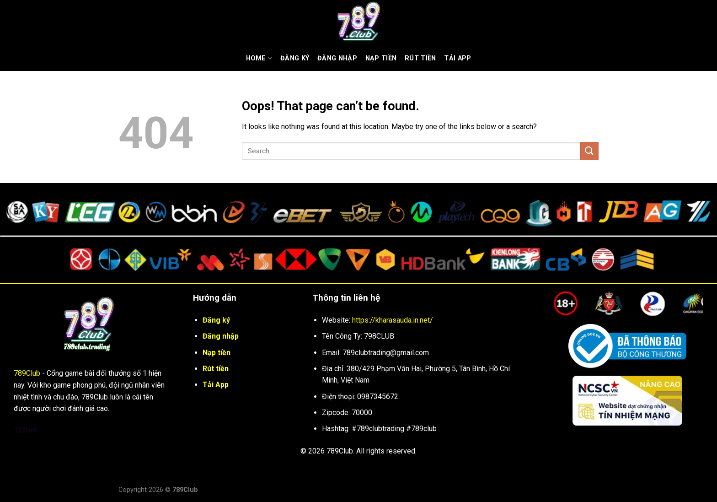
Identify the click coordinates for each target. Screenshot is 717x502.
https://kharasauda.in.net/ (392, 320)
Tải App (457, 58)
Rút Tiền (420, 58)
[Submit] (589, 151)
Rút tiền (216, 368)
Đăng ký (294, 58)
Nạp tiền (380, 58)
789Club (27, 373)
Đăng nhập (337, 58)
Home (259, 58)
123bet (25, 430)
